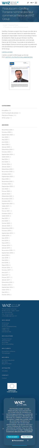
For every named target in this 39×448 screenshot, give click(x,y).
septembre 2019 (7, 233)
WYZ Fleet (5, 342)
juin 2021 (5, 208)
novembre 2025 (7, 130)
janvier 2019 (6, 248)
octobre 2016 (6, 285)
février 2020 (6, 223)
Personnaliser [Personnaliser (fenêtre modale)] (18, 440)
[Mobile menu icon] (36, 3)
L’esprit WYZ (5, 328)
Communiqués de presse (10, 113)
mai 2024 (5, 159)
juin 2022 (5, 189)
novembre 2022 (7, 181)
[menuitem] (32, 2)
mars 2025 (5, 144)
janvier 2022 (6, 194)
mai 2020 (5, 218)
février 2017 (6, 277)
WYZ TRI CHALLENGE (8, 360)
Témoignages (6, 353)
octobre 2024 (6, 152)
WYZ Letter (6, 118)
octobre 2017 (6, 270)
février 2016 (6, 295)
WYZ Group (5, 323)
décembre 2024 (7, 149)
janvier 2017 (6, 280)
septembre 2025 (7, 135)
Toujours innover (7, 339)
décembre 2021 (7, 196)
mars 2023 (5, 179)
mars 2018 (5, 265)
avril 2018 (5, 263)
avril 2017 (5, 272)
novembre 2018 (7, 250)
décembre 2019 (7, 228)
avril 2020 (5, 221)
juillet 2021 (5, 206)
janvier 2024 (6, 167)
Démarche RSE (6, 331)
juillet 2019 (5, 235)
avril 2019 (5, 240)
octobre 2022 (6, 184)
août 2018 (5, 255)
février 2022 (6, 191)
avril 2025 (5, 142)
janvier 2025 (6, 147)
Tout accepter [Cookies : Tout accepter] (13, 437)
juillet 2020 (5, 216)
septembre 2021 (7, 203)
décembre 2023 (7, 169)
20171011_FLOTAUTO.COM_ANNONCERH (19, 57)
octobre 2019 (6, 231)
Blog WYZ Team (7, 363)
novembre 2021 (7, 199)
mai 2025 (5, 139)
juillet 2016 (5, 290)
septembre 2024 (7, 154)
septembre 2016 (7, 287)
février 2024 (6, 164)
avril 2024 (5, 162)
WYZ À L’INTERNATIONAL (9, 326)
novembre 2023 (7, 171)
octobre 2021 (6, 201)
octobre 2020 (6, 213)
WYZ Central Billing (7, 344)
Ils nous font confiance (8, 351)
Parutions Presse (7, 115)
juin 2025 (5, 137)
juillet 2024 (5, 157)
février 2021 (6, 211)
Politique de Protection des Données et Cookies (19, 430)
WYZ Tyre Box (6, 340)
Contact (4, 378)
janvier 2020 (6, 226)
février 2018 (6, 267)
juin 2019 (5, 238)
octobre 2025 (6, 132)
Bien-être (5, 362)
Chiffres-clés (5, 330)
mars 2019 (5, 243)
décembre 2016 (7, 282)
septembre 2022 (7, 186)
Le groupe (5, 324)
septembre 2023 (7, 176)
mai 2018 (5, 260)
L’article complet (7, 52)
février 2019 (6, 245)
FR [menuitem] (31, 3)
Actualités (5, 110)
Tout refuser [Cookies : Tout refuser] (27, 437)
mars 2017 (5, 275)
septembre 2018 (7, 253)
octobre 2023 (6, 174)
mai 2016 (4, 292)
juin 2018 (5, 258)
